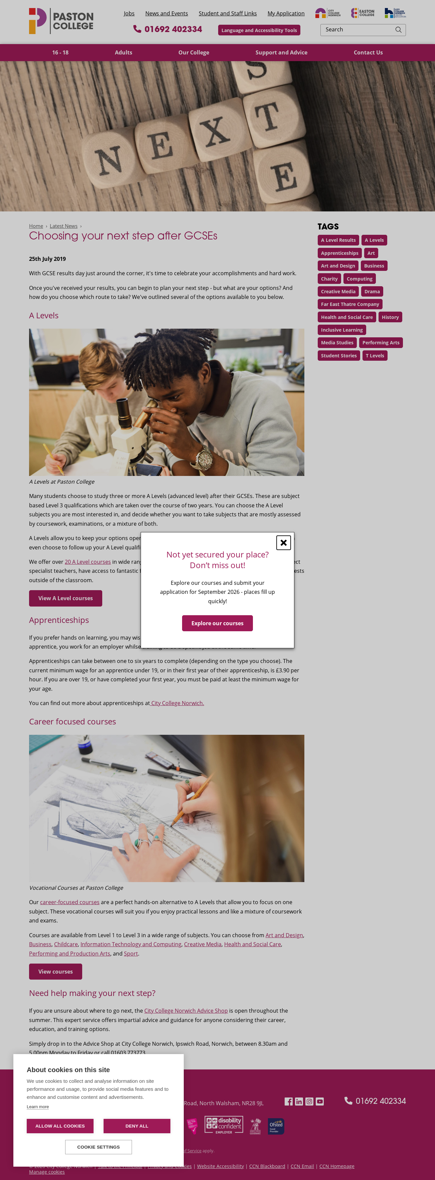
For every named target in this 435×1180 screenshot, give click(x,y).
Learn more (38, 1106)
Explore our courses (217, 623)
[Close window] (284, 542)
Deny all (137, 1126)
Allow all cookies (60, 1126)
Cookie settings (98, 1147)
